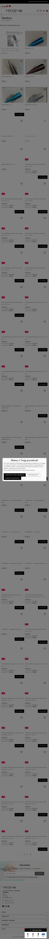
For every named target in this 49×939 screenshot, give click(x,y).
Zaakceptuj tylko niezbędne (14, 475)
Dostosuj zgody (33, 475)
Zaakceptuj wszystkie (12, 478)
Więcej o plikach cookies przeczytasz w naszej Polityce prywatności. (19, 470)
